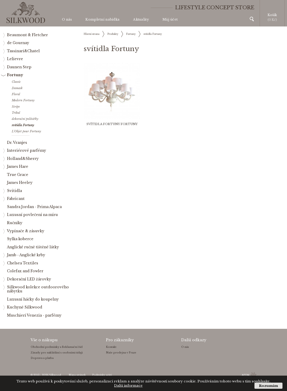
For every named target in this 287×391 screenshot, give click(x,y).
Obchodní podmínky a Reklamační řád (56, 346)
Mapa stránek (77, 375)
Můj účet (170, 19)
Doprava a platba (42, 358)
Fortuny (131, 34)
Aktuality (141, 19)
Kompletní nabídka (102, 19)
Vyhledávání (251, 19)
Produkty (112, 34)
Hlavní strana (91, 34)
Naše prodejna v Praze (121, 352)
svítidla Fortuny (153, 34)
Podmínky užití (102, 375)
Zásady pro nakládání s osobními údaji (57, 352)
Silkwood (55, 375)
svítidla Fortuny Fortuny (112, 124)
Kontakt (111, 346)
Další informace (128, 385)
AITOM (245, 375)
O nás (67, 19)
